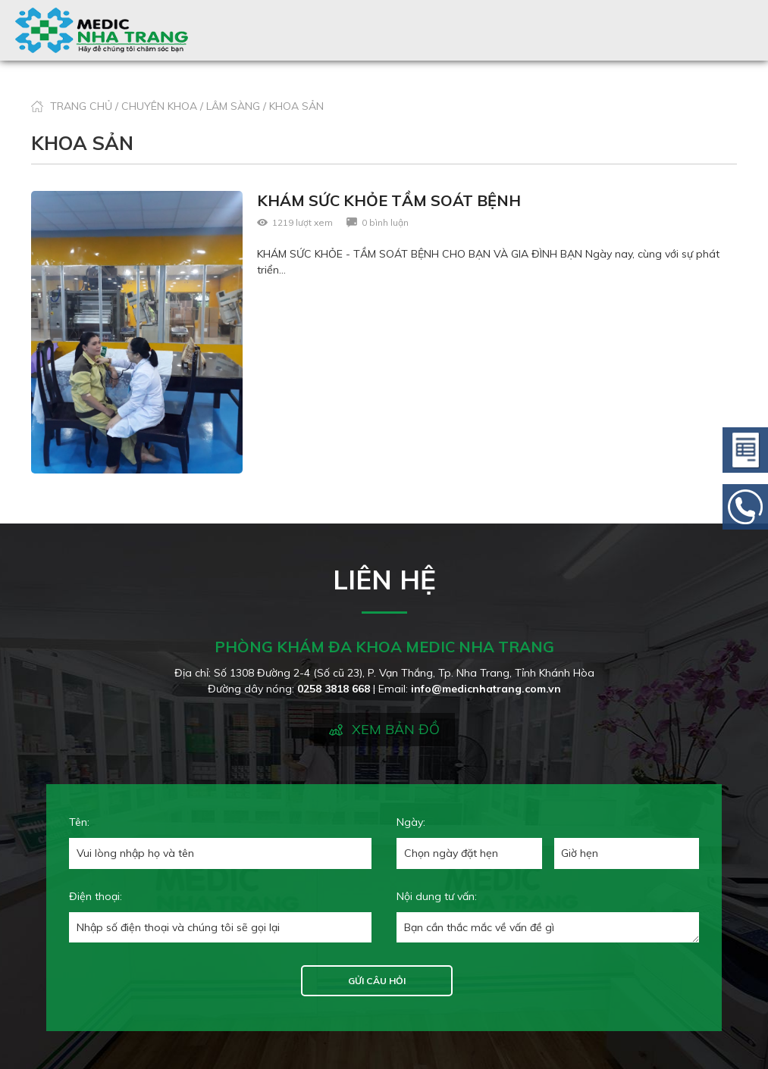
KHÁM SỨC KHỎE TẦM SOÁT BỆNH (389, 200)
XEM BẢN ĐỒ (396, 729)
